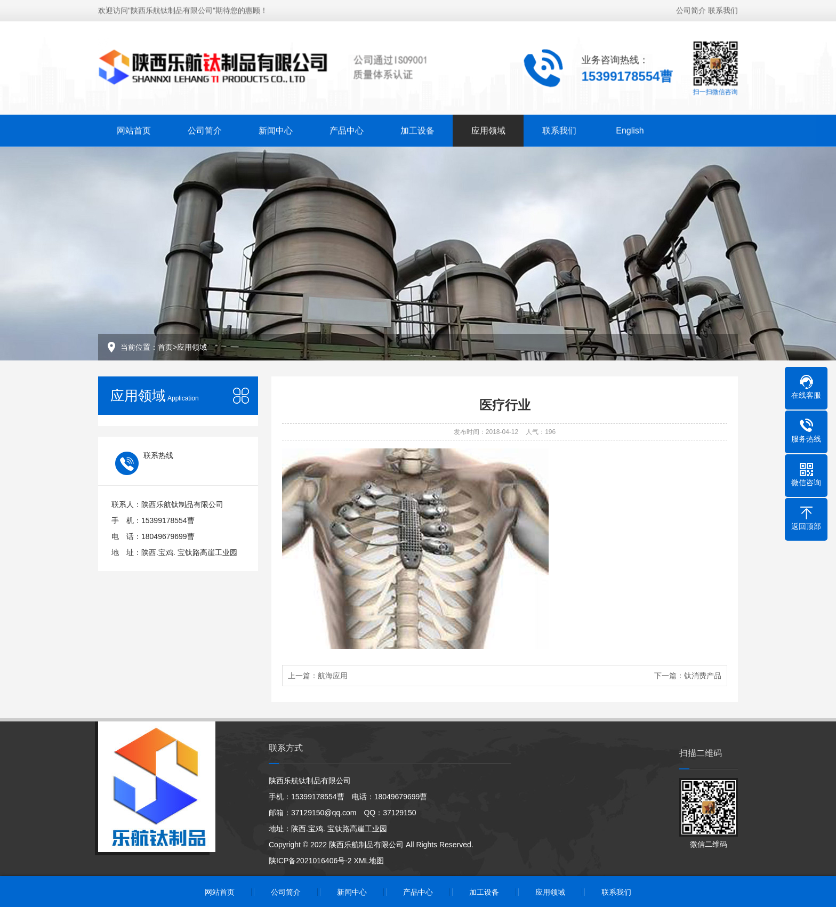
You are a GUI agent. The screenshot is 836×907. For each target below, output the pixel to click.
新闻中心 (276, 129)
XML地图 (369, 860)
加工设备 (417, 129)
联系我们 (723, 9)
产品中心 (346, 129)
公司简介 (691, 9)
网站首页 (134, 129)
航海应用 (333, 675)
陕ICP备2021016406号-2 (310, 860)
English (630, 129)
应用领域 (488, 129)
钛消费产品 (702, 675)
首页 (165, 347)
